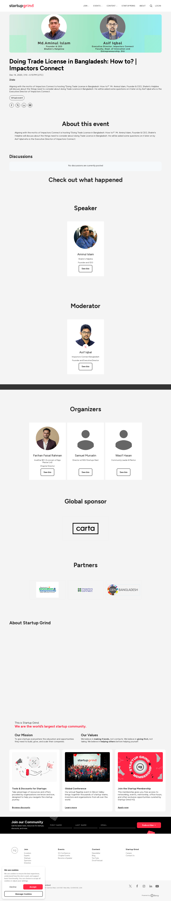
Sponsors (27, 861)
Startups (27, 858)
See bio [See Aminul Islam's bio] (85, 268)
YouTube (95, 858)
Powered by (150, 895)
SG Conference (64, 853)
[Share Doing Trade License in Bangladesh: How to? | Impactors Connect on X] (18, 105)
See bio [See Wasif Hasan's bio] (123, 472)
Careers (129, 853)
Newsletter (96, 853)
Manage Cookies (23, 894)
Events (97, 6)
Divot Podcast (97, 861)
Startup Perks (128, 6)
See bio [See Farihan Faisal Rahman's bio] (47, 472)
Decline (12, 886)
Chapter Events (64, 856)
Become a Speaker (65, 858)
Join (85, 6)
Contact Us (130, 856)
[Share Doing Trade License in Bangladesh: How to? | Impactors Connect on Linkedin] (24, 105)
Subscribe (148, 825)
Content (111, 6)
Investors (27, 853)
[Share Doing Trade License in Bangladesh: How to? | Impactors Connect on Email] (30, 105)
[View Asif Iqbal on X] (86, 347)
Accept (33, 886)
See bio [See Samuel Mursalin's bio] (85, 472)
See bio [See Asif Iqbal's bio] (85, 366)
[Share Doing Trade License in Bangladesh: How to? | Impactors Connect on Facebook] (11, 105)
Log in (158, 6)
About (142, 6)
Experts (27, 856)
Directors (27, 863)
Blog (93, 856)
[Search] (151, 6)
